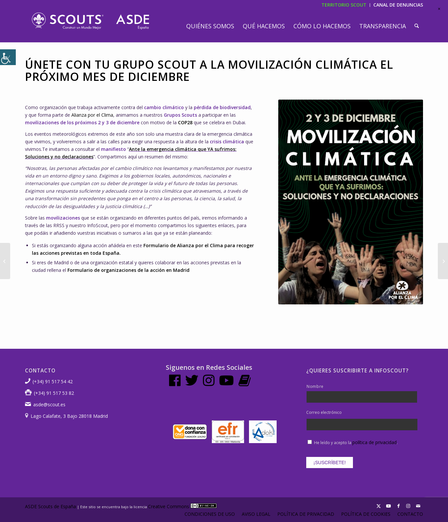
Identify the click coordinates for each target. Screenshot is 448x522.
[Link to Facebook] (398, 506)
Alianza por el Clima (92, 115)
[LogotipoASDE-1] (90, 21)
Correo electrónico (324, 412)
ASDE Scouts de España (50, 506)
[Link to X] (379, 506)
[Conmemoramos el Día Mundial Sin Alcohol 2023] (5, 261)
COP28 (185, 122)
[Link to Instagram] (408, 506)
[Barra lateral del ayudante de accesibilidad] (8, 57)
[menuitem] (210, 26)
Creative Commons (182, 506)
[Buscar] (416, 26)
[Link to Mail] (418, 506)
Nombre (315, 386)
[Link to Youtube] (388, 506)
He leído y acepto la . (356, 442)
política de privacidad (374, 442)
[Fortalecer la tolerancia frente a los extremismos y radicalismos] (443, 261)
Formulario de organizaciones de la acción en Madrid (128, 270)
